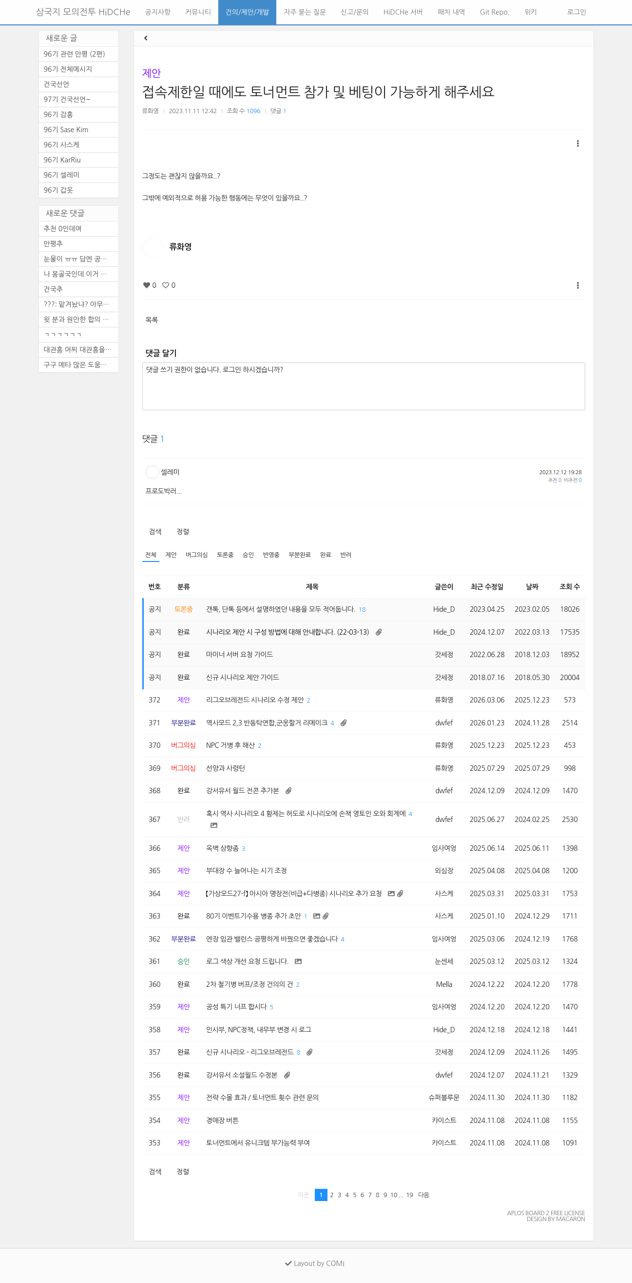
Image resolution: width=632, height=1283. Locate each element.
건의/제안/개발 (247, 12)
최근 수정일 (487, 586)
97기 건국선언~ (67, 99)
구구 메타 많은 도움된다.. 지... (81, 364)
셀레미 (170, 472)
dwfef (444, 723)
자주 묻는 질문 (305, 12)
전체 (150, 555)
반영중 (271, 555)
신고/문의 (355, 12)
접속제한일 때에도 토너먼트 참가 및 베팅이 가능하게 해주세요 (318, 92)
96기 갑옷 (58, 190)
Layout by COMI (314, 1263)
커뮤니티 (198, 12)
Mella (444, 984)
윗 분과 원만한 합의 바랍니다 (81, 319)
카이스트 (444, 1120)
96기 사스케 (62, 144)
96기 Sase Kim (66, 129)
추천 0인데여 (63, 228)
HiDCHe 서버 (403, 12)
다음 (423, 1195)
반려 (345, 555)
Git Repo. (495, 12)
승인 (248, 555)
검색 (155, 531)
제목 (312, 586)
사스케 (444, 893)
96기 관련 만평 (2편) (74, 54)
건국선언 (57, 84)
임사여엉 (444, 848)
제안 (151, 73)
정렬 (182, 531)
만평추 (53, 244)
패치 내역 (451, 12)
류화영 (150, 111)
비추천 (572, 480)
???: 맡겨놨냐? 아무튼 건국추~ (81, 304)
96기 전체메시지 (68, 69)
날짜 (532, 586)
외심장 (444, 870)
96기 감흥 (58, 114)
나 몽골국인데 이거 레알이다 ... (81, 274)
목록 (152, 320)
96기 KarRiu (62, 160)
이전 (303, 1195)
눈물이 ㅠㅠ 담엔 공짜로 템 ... (81, 259)
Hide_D (444, 609)
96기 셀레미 (62, 175)
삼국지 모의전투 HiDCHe (83, 12)
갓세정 (444, 654)
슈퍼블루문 (444, 1097)
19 (409, 1195)
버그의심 (197, 555)
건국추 (53, 289)
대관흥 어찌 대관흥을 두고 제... (81, 349)
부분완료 (300, 555)
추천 (554, 480)
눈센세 (444, 961)
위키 (530, 12)
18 (362, 609)
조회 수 (570, 586)
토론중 (225, 555)
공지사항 (158, 12)
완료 (325, 555)
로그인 (575, 12)
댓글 (278, 111)
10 (393, 1195)
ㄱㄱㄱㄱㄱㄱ (63, 334)
